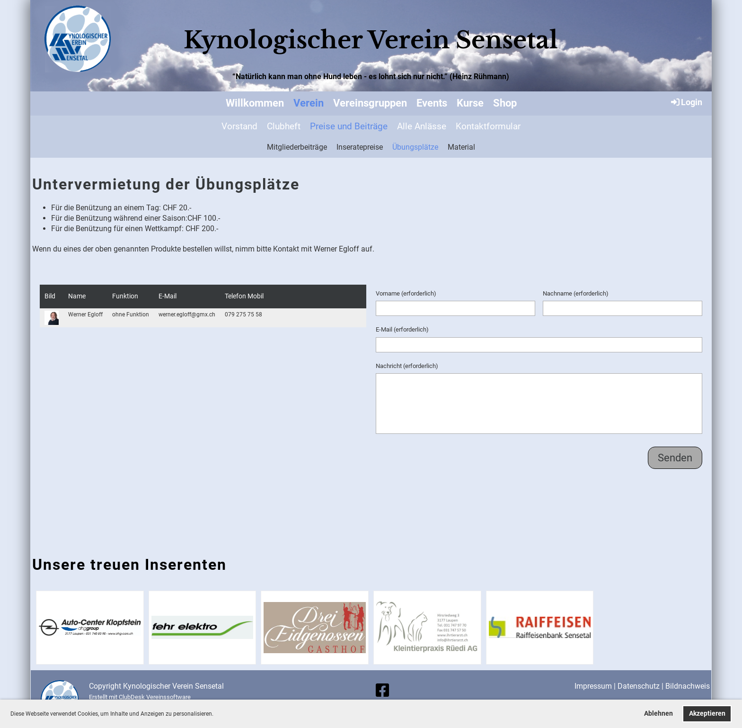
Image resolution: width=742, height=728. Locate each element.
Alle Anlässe (421, 126)
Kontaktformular (488, 126)
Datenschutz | (641, 686)
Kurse (470, 103)
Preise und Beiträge (349, 126)
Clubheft (283, 126)
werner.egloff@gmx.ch (187, 314)
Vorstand (239, 126)
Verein (308, 103)
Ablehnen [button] (658, 714)
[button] (216, 714)
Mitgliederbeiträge (297, 147)
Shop (505, 103)
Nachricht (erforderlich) (407, 365)
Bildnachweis (687, 686)
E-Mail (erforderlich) (402, 329)
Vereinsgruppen (370, 103)
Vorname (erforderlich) (406, 293)
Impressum (593, 686)
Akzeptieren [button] (707, 714)
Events (431, 103)
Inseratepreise (359, 147)
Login (686, 102)
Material (461, 147)
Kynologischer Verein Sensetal (371, 40)
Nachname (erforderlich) (576, 293)
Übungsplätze (415, 147)
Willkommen (255, 103)
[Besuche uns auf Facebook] (382, 691)
